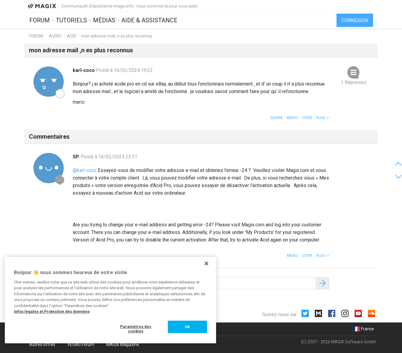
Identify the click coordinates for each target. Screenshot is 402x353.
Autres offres (42, 344)
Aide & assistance (149, 20)
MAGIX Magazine (122, 344)
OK (187, 327)
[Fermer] (206, 263)
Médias (104, 20)
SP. (77, 157)
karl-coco (84, 70)
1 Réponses (353, 82)
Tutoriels (71, 20)
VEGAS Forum (80, 344)
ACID (71, 36)
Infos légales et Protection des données (52, 311)
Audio (55, 36)
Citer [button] (307, 118)
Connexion (354, 20)
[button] (322, 118)
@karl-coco (85, 170)
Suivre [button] (276, 118)
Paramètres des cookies (136, 329)
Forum (39, 20)
